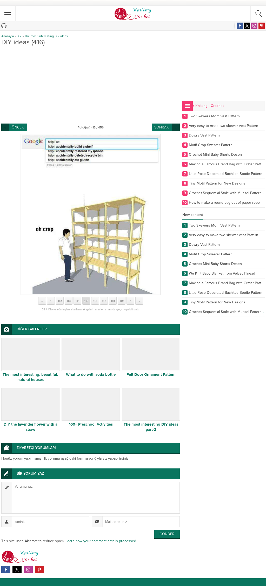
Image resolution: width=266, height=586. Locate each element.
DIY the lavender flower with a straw (30, 427)
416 (95, 300)
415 (86, 300)
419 (121, 300)
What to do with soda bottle (91, 374)
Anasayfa (7, 36)
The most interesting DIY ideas (46, 36)
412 (59, 300)
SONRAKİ (161, 127)
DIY (19, 36)
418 (112, 300)
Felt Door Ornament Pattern (151, 374)
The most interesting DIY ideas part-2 (151, 427)
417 (104, 300)
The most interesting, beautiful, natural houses (30, 377)
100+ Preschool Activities (91, 424)
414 (77, 300)
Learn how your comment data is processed (100, 541)
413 (68, 300)
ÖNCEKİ (18, 127)
